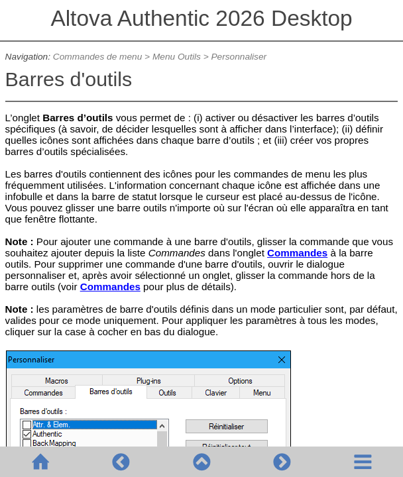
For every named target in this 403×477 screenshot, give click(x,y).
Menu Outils (176, 57)
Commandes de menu (98, 57)
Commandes (297, 252)
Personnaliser (238, 57)
